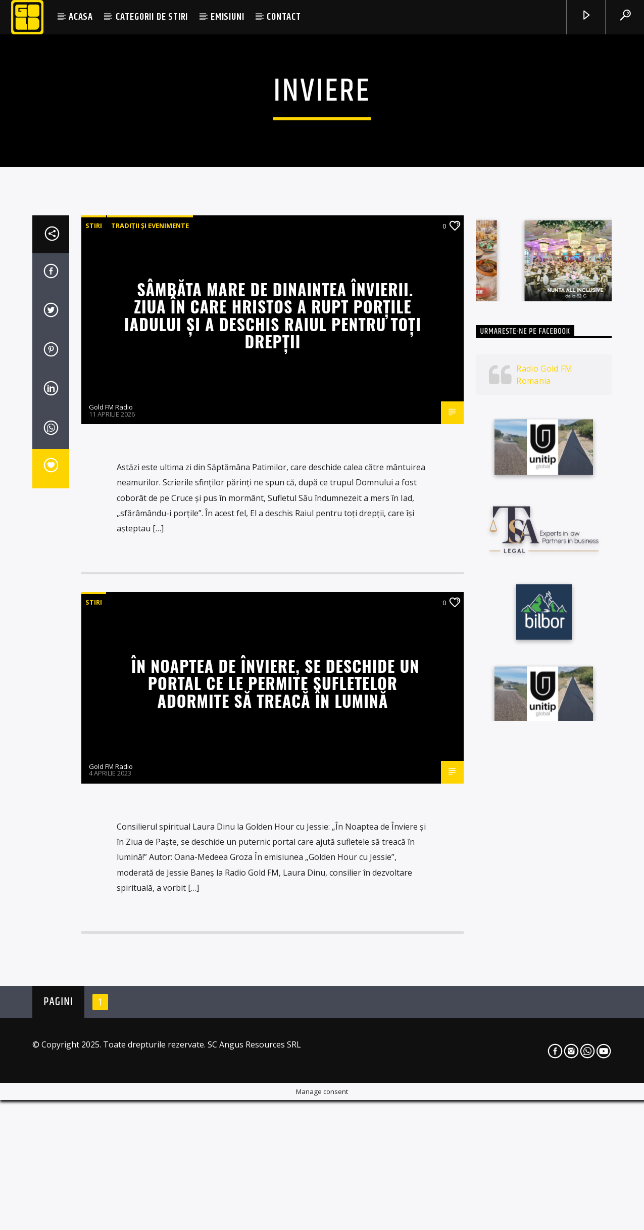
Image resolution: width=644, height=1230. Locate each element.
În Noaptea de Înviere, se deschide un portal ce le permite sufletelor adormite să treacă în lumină (275, 958)
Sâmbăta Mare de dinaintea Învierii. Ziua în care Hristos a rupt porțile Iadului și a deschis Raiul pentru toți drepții (272, 591)
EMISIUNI (227, 17)
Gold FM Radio (111, 682)
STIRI (93, 501)
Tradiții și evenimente (150, 501)
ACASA (81, 17)
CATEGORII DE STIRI (152, 17)
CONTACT (284, 17)
